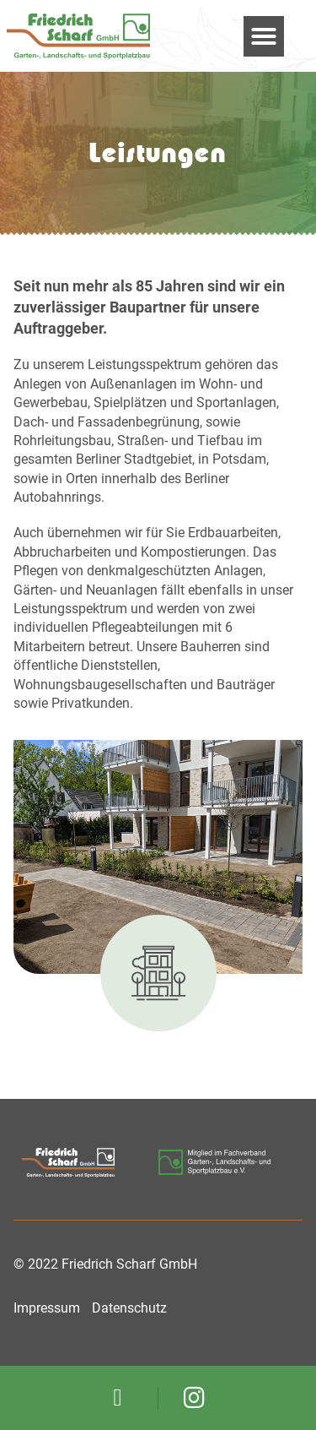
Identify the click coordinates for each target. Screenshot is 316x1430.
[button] (264, 36)
